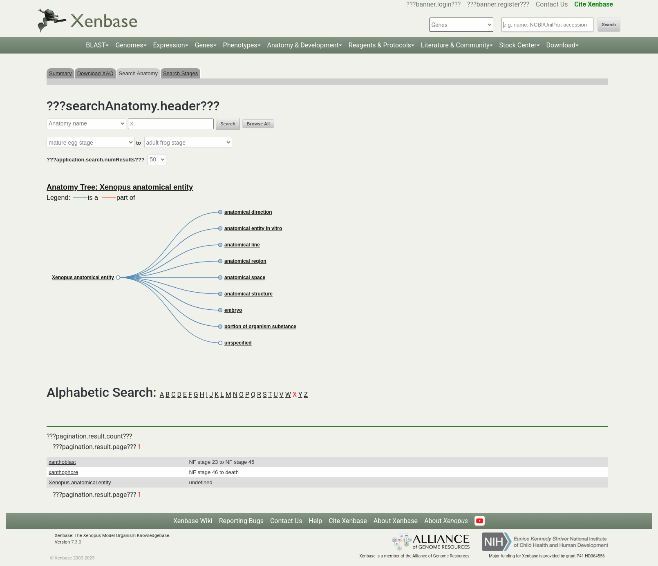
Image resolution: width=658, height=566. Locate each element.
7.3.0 (76, 542)
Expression (169, 45)
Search (609, 24)
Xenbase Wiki (193, 521)
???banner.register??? (498, 4)
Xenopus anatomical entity (80, 482)
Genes (204, 45)
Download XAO (95, 73)
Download (560, 45)
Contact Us (552, 4)
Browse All (258, 123)
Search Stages (180, 73)
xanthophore (63, 472)
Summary (60, 73)
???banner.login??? (434, 4)
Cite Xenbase (348, 521)
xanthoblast (62, 462)
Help (315, 521)
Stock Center (518, 45)
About (446, 521)
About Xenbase (396, 521)
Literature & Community (455, 45)
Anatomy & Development (303, 45)
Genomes (129, 45)
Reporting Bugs (241, 521)
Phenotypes (240, 45)
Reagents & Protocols (380, 45)
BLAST (95, 45)
